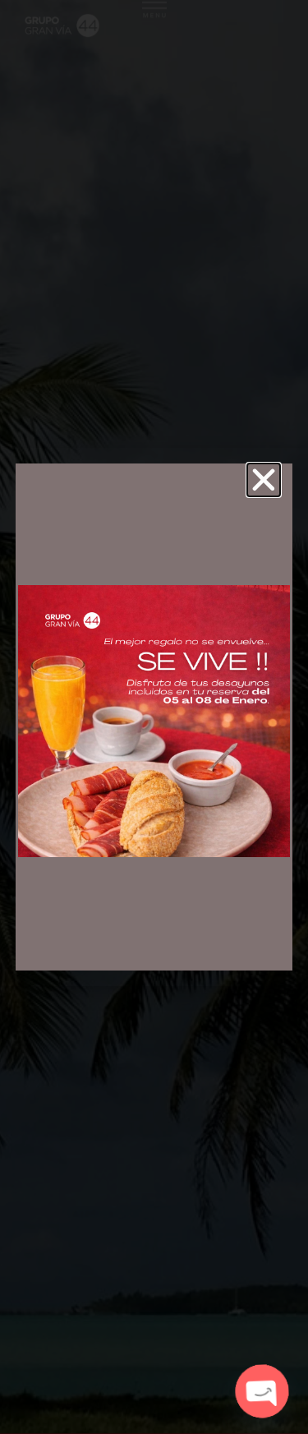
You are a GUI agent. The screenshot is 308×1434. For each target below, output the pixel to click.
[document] (154, 717)
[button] (263, 480)
